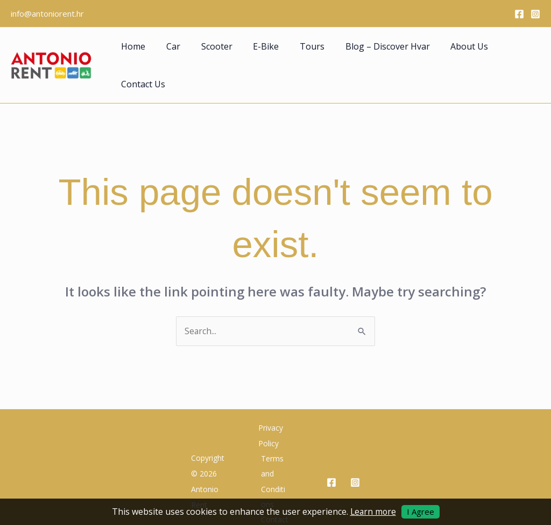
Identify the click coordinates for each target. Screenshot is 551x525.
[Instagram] (535, 14)
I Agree (421, 511)
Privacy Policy (268, 405)
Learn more (373, 511)
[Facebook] (519, 14)
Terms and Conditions (274, 451)
